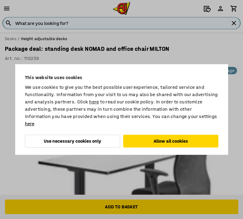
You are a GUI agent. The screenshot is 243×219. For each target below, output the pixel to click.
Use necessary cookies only (72, 141)
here (94, 102)
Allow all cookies (171, 141)
